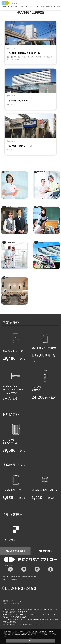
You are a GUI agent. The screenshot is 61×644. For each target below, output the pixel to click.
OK (30, 641)
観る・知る (40, 7)
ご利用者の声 (23, 7)
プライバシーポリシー (42, 634)
